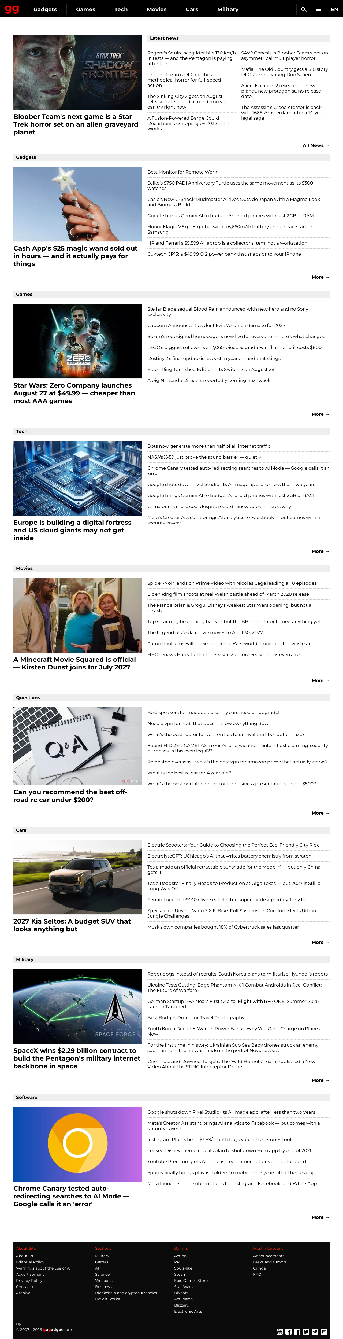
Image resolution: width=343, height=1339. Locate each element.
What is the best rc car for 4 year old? (189, 772)
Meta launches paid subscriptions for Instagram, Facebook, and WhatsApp (232, 1183)
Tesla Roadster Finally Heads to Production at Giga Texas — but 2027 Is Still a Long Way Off (233, 886)
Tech (169, 9)
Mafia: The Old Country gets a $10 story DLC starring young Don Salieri (284, 72)
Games (134, 9)
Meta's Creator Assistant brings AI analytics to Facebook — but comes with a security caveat (233, 520)
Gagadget (36, 7)
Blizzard (181, 1305)
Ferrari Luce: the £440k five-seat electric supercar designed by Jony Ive (227, 899)
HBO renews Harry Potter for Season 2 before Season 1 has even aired (225, 654)
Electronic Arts (188, 1311)
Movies (205, 9)
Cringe (259, 1268)
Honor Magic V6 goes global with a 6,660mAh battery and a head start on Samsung (230, 229)
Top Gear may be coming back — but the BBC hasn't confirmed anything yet (233, 621)
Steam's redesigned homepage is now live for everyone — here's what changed (236, 336)
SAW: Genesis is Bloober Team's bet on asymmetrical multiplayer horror (284, 55)
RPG (178, 1262)
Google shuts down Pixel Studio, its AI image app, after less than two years (231, 484)
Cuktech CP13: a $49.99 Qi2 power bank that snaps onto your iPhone (224, 254)
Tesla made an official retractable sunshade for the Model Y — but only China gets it (233, 869)
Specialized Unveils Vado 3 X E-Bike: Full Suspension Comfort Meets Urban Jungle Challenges (231, 913)
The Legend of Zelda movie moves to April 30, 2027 (205, 632)
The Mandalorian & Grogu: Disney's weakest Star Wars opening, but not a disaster (229, 607)
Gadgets (93, 9)
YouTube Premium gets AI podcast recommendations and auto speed (226, 1161)
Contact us (26, 1286)
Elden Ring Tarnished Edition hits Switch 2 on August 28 (210, 369)
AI (97, 1268)
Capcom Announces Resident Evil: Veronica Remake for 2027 (216, 325)
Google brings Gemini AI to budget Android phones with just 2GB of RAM (230, 215)
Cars (240, 9)
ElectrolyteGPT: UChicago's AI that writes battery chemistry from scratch (229, 856)
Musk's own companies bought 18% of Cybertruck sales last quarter (223, 927)
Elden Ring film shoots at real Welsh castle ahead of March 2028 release (228, 594)
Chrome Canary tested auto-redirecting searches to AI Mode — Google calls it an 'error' (238, 470)
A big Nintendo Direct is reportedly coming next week (208, 380)
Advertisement (30, 1274)
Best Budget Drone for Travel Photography (195, 1017)
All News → (316, 145)
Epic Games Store (191, 1280)
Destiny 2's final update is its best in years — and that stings (214, 358)
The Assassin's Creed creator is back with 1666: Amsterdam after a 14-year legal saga (282, 113)
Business (103, 1286)
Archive (23, 1292)
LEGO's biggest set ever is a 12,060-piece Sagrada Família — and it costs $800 (234, 347)
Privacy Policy (29, 1280)
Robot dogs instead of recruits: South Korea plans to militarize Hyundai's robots (237, 974)
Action (180, 1255)
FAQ (257, 1274)
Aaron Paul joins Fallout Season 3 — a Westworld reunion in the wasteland (231, 643)
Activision (183, 1299)
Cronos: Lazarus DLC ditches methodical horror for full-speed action (184, 80)
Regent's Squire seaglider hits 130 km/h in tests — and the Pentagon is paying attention (191, 58)
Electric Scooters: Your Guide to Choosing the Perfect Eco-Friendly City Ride (233, 845)
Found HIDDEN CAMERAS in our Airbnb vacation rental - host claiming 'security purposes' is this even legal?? (237, 748)
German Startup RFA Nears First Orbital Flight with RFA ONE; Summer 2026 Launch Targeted (233, 1004)
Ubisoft (181, 1292)
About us (24, 1255)
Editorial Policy (30, 1262)
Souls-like (183, 1268)
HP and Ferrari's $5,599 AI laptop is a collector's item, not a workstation (227, 243)
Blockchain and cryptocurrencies (126, 1292)
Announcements (268, 1255)
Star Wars (183, 1286)
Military (102, 1255)
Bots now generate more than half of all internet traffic (208, 446)
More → (321, 277)
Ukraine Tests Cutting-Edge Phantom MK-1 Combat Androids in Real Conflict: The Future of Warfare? (234, 987)
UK (19, 1324)
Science (102, 1274)
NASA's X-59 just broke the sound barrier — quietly (204, 457)
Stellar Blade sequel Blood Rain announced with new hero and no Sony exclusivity (227, 311)
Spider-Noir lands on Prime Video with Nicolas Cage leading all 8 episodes (231, 583)
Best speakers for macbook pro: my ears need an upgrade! (213, 712)
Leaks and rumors (270, 1262)
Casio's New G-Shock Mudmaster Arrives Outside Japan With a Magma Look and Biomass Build (233, 202)
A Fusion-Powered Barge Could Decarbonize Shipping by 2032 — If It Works (189, 123)
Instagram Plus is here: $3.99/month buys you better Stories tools (220, 1139)
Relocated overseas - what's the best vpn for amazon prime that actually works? (237, 761)
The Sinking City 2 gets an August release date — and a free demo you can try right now (187, 102)
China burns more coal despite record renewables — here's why (219, 506)
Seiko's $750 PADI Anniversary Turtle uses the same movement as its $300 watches (230, 185)
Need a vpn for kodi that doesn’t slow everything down (209, 723)
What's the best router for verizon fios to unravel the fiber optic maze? (226, 734)
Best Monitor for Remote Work (182, 172)
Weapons (104, 1280)
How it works (107, 1299)
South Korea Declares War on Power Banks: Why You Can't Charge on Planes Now (233, 1031)
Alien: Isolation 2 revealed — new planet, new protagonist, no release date (281, 91)
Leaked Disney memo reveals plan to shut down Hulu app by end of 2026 (229, 1150)
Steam (180, 1274)
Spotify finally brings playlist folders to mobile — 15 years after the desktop (231, 1172)
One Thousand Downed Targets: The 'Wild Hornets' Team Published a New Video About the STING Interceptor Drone (231, 1064)
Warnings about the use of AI (43, 1268)
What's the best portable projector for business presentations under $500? (231, 783)
